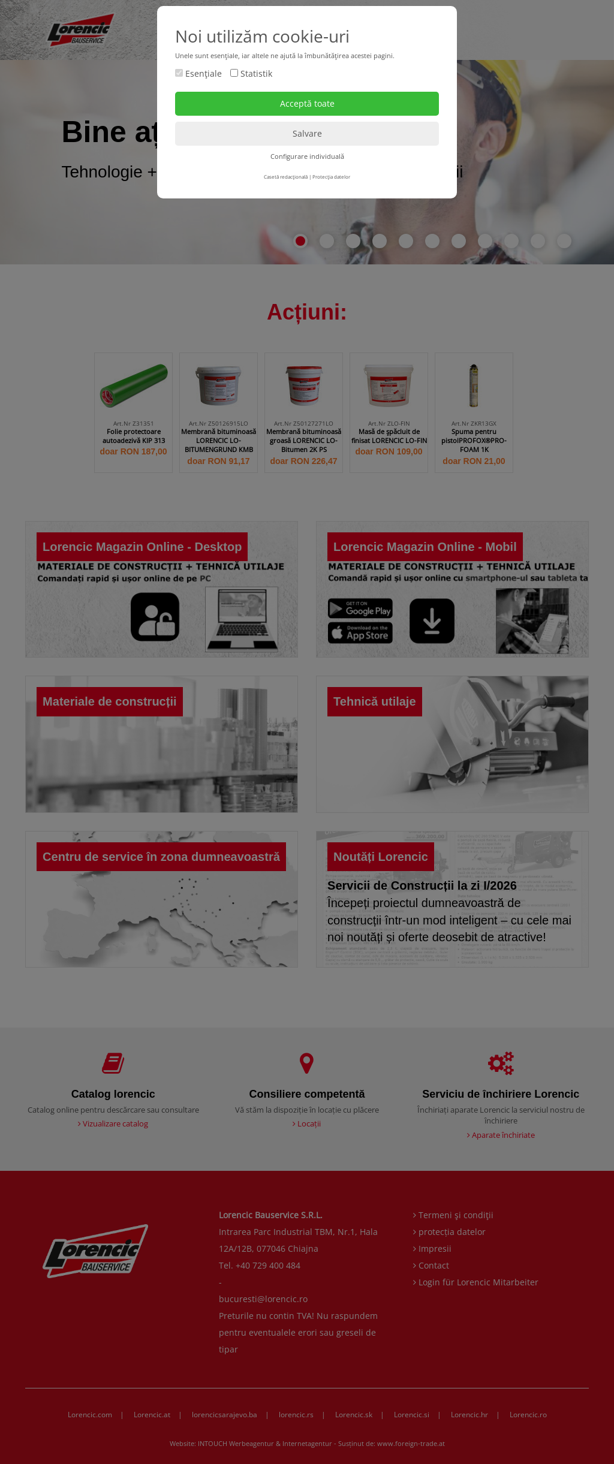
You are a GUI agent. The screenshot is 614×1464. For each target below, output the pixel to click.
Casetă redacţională (286, 176)
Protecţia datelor (331, 176)
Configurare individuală (307, 156)
